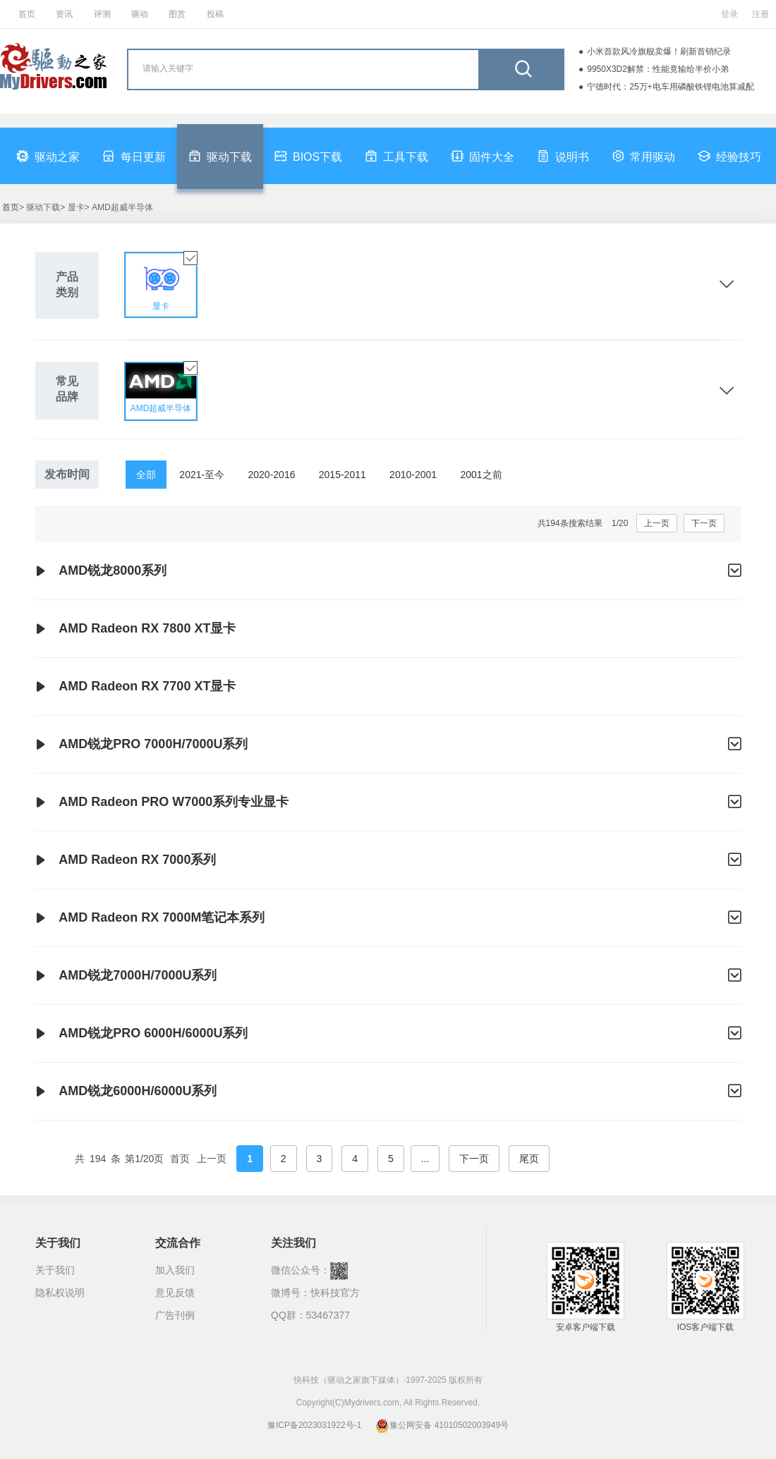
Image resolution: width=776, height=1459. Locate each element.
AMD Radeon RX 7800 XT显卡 (135, 629)
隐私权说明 (60, 1292)
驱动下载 (220, 156)
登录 (729, 14)
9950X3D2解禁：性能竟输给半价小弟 (658, 69)
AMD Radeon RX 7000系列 (388, 860)
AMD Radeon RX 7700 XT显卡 (135, 687)
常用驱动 (643, 156)
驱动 (139, 14)
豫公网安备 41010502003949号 (442, 1425)
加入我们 (175, 1270)
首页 (26, 14)
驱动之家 (48, 156)
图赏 (177, 14)
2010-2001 (413, 474)
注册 (760, 14)
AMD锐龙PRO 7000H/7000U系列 (388, 744)
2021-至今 (201, 474)
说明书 (563, 156)
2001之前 (481, 474)
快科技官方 (335, 1292)
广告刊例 (175, 1315)
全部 (146, 474)
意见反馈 (175, 1292)
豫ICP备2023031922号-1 (314, 1425)
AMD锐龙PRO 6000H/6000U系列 (388, 1034)
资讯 (64, 14)
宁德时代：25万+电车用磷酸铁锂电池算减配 (670, 87)
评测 (102, 14)
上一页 (656, 523)
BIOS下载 (308, 156)
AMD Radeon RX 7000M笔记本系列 (388, 918)
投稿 (215, 14)
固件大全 (482, 156)
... (425, 1158)
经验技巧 (729, 156)
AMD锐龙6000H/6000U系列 (388, 1091)
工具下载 (396, 156)
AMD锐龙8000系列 (388, 571)
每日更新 (134, 156)
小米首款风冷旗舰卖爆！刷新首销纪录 (659, 51)
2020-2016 (272, 474)
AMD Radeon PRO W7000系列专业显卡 (388, 802)
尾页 (529, 1158)
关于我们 (55, 1270)
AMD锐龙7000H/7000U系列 (388, 976)
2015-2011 (342, 474)
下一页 (704, 523)
